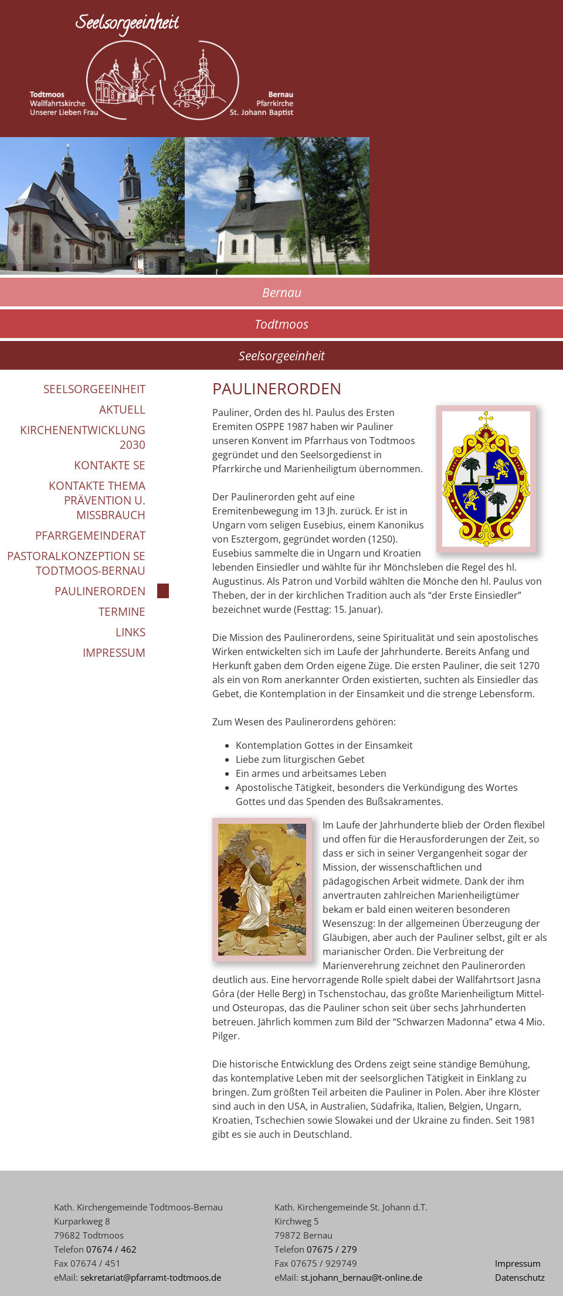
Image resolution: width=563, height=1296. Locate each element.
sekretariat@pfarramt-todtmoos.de (150, 1277)
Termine (122, 611)
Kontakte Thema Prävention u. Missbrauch (97, 500)
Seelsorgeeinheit (282, 355)
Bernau (281, 292)
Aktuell (122, 409)
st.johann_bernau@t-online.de (361, 1277)
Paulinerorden (100, 591)
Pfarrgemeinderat (90, 535)
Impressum (114, 652)
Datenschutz (520, 1277)
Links (130, 632)
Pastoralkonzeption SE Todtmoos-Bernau (76, 563)
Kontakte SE (109, 465)
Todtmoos (281, 323)
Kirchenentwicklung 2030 (82, 437)
